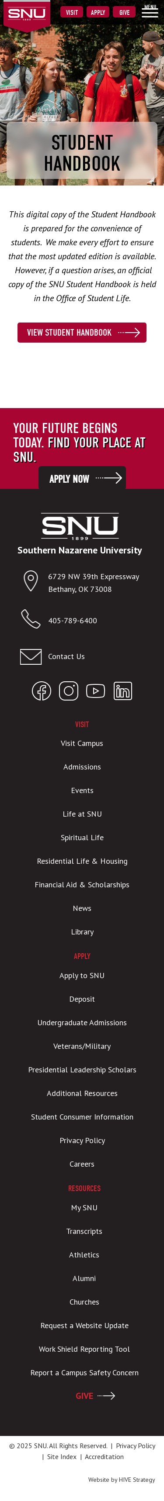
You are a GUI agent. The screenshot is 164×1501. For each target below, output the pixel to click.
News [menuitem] (82, 908)
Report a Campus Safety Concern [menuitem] (84, 1372)
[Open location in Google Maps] (34, 583)
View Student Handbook (69, 332)
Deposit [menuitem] (82, 999)
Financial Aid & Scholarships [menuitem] (82, 884)
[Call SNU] (34, 621)
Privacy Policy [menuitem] (82, 1140)
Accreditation (104, 1456)
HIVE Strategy (137, 1480)
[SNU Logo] (40, 8)
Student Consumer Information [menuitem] (82, 1117)
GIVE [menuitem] (84, 1395)
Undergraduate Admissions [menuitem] (82, 1022)
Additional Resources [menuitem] (82, 1093)
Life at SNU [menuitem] (82, 814)
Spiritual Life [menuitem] (82, 837)
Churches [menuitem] (84, 1302)
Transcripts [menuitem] (84, 1231)
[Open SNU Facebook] (41, 693)
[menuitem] (150, 10)
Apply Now (69, 479)
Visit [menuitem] (72, 13)
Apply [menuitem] (98, 13)
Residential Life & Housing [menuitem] (82, 861)
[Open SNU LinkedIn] (123, 693)
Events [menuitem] (82, 790)
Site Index (62, 1456)
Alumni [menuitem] (84, 1278)
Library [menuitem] (82, 932)
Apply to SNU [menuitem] (82, 975)
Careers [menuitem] (82, 1164)
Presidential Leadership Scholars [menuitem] (82, 1070)
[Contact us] (80, 657)
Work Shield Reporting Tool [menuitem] (84, 1349)
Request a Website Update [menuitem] (84, 1325)
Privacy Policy (135, 1445)
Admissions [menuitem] (82, 767)
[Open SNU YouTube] (96, 693)
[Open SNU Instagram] (69, 693)
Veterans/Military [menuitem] (82, 1046)
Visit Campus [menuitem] (82, 743)
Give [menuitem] (124, 13)
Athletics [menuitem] (84, 1255)
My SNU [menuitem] (84, 1207)
